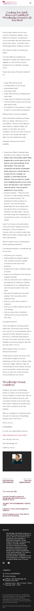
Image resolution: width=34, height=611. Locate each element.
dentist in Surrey (16, 594)
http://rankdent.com (17, 467)
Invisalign (19, 174)
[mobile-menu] (29, 3)
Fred (16, 465)
